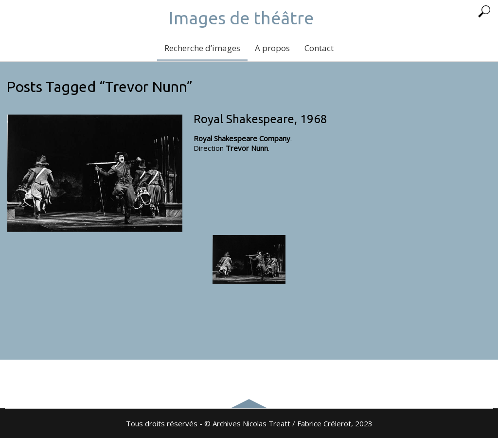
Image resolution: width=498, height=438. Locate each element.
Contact (319, 48)
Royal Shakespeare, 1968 (260, 119)
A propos (272, 48)
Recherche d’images (202, 48)
